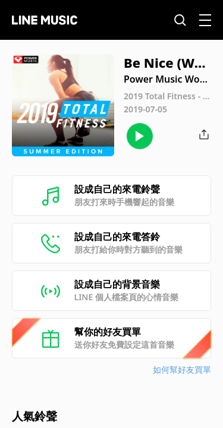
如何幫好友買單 (182, 369)
